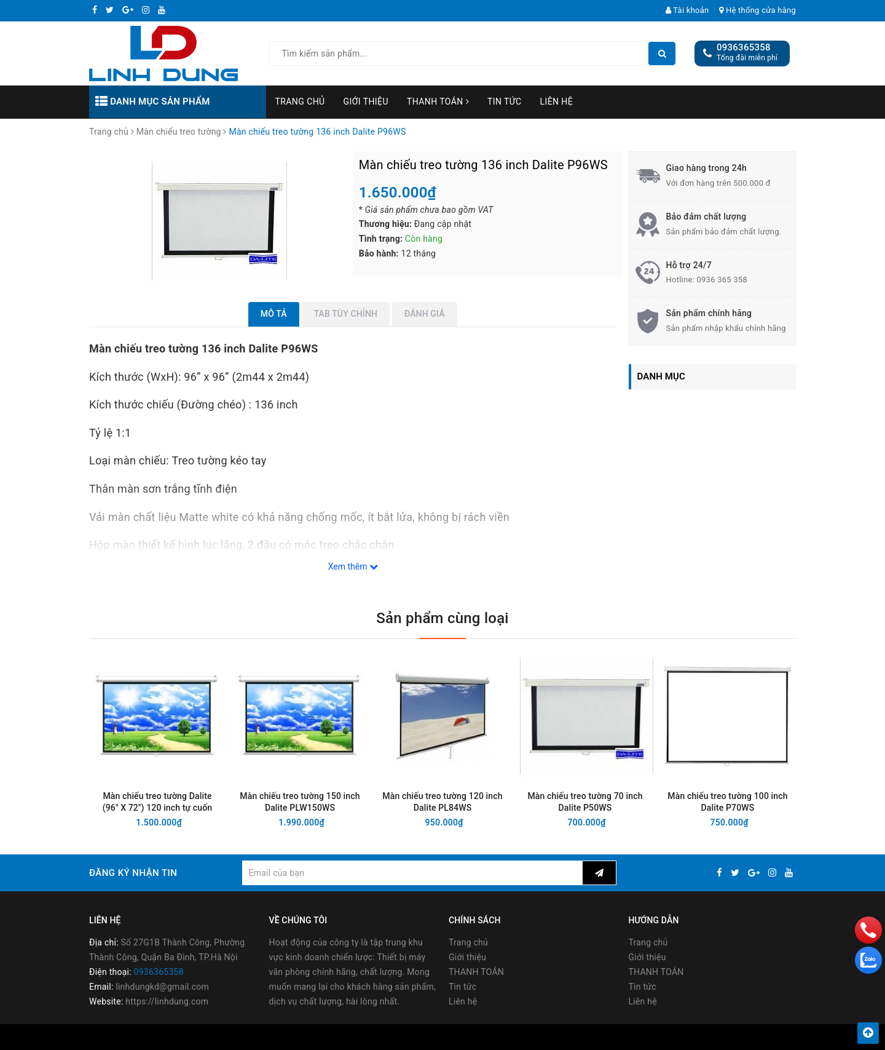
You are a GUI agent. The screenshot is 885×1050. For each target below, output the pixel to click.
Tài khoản (687, 10)
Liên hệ (556, 101)
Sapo (545, 1036)
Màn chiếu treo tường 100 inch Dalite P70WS (727, 802)
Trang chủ (300, 101)
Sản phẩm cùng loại (442, 618)
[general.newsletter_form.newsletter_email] (412, 873)
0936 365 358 (721, 279)
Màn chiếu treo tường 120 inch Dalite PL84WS (442, 802)
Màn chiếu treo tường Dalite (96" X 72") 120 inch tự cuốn (158, 802)
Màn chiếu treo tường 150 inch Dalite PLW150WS (300, 802)
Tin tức (504, 101)
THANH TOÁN (438, 101)
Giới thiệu (366, 101)
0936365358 (744, 47)
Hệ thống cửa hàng (757, 10)
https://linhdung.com (166, 1001)
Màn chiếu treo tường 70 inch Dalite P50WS (584, 802)
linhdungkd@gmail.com (162, 987)
